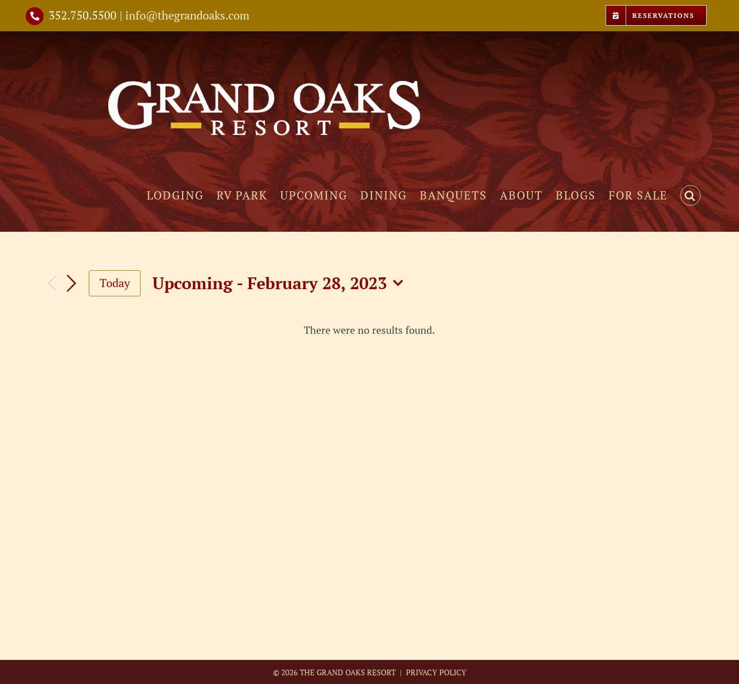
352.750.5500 (82, 15)
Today (115, 282)
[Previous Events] (52, 283)
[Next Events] (71, 283)
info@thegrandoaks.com (187, 15)
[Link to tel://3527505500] (35, 16)
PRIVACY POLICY (435, 672)
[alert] (369, 330)
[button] (690, 195)
